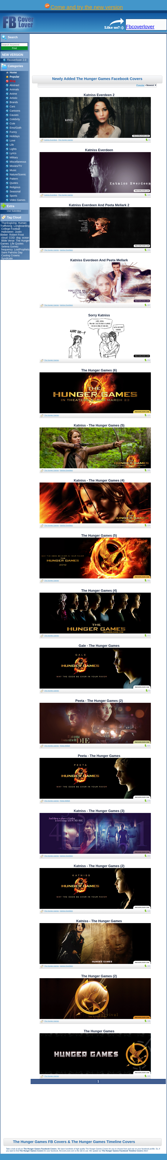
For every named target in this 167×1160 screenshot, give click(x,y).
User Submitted (14, 211)
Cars (12, 106)
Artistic (13, 97)
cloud (4, 237)
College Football (10, 228)
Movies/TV (16, 165)
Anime (13, 93)
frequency (7, 249)
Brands (14, 102)
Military (14, 157)
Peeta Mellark (65, 746)
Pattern (14, 178)
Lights (13, 148)
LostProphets (22, 249)
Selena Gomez (10, 246)
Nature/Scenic (18, 174)
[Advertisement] (98, 55)
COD (12, 237)
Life (12, 144)
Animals (14, 89)
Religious (15, 187)
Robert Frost (16, 234)
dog (18, 237)
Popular (140, 85)
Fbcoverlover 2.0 (16, 59)
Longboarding (22, 225)
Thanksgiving (9, 222)
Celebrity (15, 119)
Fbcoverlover (140, 26)
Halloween (7, 231)
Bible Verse (7, 240)
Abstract (14, 85)
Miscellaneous (18, 161)
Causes (14, 114)
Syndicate (7, 258)
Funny (13, 131)
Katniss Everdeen (50, 140)
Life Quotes (17, 243)
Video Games (17, 199)
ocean (25, 237)
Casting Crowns (10, 255)
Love (12, 140)
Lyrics (13, 153)
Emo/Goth (15, 127)
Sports (13, 195)
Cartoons (15, 110)
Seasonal (15, 191)
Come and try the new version (86, 7)
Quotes (14, 182)
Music (13, 170)
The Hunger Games (65, 140)
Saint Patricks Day (11, 252)
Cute (12, 123)
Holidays (15, 136)
